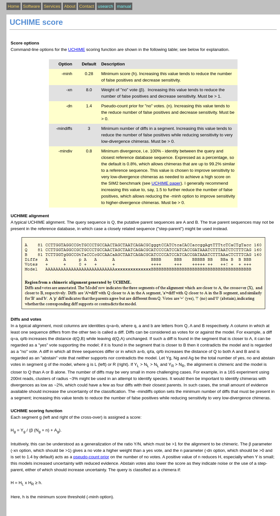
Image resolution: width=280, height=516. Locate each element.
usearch (105, 6)
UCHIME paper (166, 183)
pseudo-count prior (91, 456)
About (69, 6)
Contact (86, 6)
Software (31, 6)
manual (124, 6)
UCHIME (76, 49)
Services (52, 6)
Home (13, 6)
